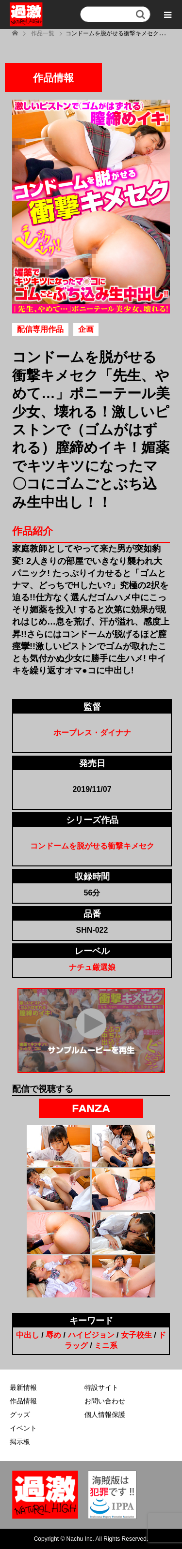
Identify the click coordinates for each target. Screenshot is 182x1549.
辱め (53, 1335)
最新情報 (23, 1387)
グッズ (20, 1414)
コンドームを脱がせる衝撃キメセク (92, 846)
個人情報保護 (104, 1414)
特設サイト (101, 1387)
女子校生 (136, 1335)
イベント (23, 1428)
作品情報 (23, 1401)
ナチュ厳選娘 (92, 967)
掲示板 (20, 1441)
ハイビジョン (91, 1335)
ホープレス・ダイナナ (92, 733)
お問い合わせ (104, 1401)
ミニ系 (105, 1345)
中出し (27, 1335)
